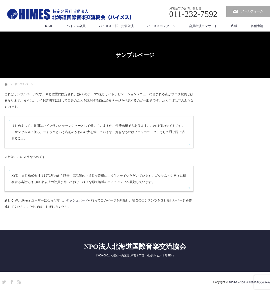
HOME (48, 26)
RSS (18, 281)
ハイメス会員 (76, 26)
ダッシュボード (77, 200)
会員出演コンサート (203, 26)
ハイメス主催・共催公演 (116, 26)
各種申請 (257, 26)
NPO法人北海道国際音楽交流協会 (135, 246)
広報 (234, 26)
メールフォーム (252, 11)
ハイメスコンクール (161, 26)
